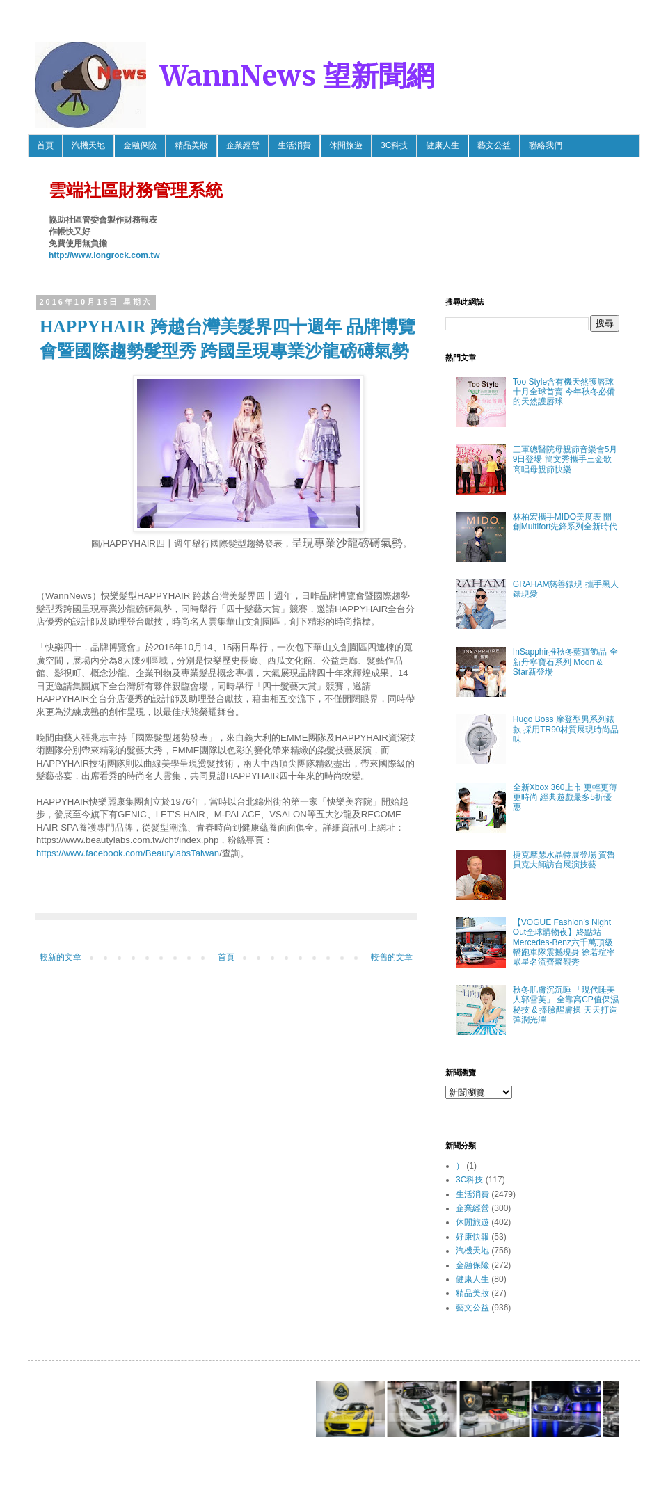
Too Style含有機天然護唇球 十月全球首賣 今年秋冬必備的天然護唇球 (564, 392)
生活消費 (294, 145)
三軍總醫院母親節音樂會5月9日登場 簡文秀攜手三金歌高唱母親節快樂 (565, 459)
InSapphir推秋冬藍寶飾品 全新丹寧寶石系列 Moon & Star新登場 (565, 662)
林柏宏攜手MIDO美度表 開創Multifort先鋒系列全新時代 (565, 521)
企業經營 (243, 145)
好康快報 (472, 1237)
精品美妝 (191, 145)
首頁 (45, 145)
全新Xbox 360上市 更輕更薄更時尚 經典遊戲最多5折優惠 (565, 797)
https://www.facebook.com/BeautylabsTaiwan (127, 853)
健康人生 (442, 145)
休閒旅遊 (346, 145)
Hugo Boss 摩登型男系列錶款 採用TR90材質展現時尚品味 (566, 729)
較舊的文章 (392, 957)
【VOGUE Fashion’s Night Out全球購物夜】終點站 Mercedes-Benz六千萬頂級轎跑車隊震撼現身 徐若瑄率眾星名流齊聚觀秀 (564, 942)
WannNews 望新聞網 (297, 75)
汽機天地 (88, 145)
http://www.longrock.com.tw (104, 255)
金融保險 (140, 145)
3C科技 (394, 145)
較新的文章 (60, 957)
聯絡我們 (545, 145)
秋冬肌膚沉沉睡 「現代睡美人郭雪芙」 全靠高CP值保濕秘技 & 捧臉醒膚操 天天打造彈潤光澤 (566, 1005)
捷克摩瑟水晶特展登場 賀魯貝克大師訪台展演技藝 (564, 859)
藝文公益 (494, 145)
